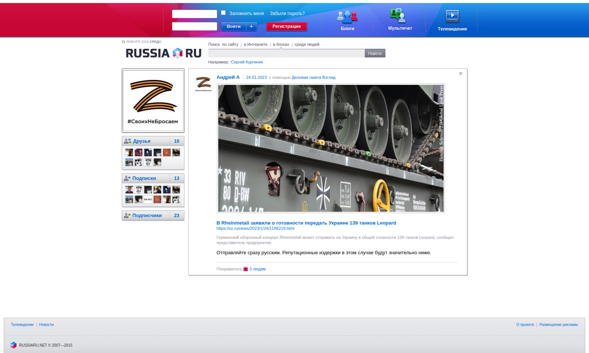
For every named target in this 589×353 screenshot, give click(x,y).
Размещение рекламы (558, 325)
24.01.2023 (256, 77)
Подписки (144, 178)
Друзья (142, 141)
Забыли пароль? (287, 13)
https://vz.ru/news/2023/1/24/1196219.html (255, 228)
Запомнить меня (247, 13)
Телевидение (22, 325)
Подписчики (147, 215)
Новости (46, 325)
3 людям (257, 269)
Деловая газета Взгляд (313, 77)
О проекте (525, 325)
